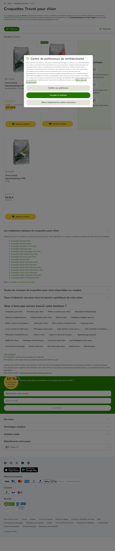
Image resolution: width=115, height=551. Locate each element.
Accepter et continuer (58, 95)
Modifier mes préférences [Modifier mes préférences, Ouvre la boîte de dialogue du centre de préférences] (58, 88)
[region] (58, 81)
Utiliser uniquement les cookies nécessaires (58, 102)
